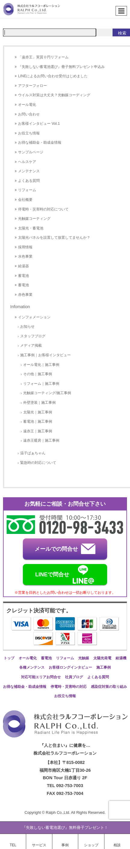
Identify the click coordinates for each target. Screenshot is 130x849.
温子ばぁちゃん (32, 453)
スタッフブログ (32, 336)
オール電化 (27, 105)
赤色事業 (25, 295)
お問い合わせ (29, 114)
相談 (117, 845)
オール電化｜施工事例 (41, 365)
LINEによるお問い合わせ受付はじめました (53, 76)
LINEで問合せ (65, 574)
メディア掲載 (31, 345)
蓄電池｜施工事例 (37, 421)
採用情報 (25, 247)
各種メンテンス (32, 667)
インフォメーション (34, 317)
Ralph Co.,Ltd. (58, 813)
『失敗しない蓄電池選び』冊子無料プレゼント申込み (61, 67)
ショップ (91, 845)
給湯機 (121, 658)
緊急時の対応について (38, 463)
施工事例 (103, 667)
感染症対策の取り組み (109, 687)
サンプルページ (30, 152)
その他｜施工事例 (37, 374)
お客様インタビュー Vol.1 (39, 123)
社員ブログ (74, 677)
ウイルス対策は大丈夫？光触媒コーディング (54, 95)
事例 (65, 845)
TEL (13, 845)
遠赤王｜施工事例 (37, 431)
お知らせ (27, 326)
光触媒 (83, 658)
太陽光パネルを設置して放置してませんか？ (54, 237)
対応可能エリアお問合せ (41, 677)
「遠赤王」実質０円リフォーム (43, 57)
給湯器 (23, 266)
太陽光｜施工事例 (37, 412)
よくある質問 (29, 181)
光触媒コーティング (34, 218)
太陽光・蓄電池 (30, 228)
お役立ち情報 (29, 133)
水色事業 (25, 256)
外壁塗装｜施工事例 (39, 402)
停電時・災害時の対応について (43, 209)
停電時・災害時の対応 (69, 687)
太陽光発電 (102, 658)
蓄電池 (23, 276)
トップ (9, 658)
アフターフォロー (32, 86)
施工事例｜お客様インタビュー (45, 355)
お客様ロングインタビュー (70, 667)
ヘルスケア (27, 162)
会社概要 (25, 200)
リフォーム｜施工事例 (41, 384)
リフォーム (27, 190)
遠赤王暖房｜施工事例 (41, 440)
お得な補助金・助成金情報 (39, 142)
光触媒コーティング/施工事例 (47, 393)
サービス (39, 845)
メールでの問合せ (65, 549)
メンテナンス (29, 171)
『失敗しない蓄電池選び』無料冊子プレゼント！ (65, 827)
